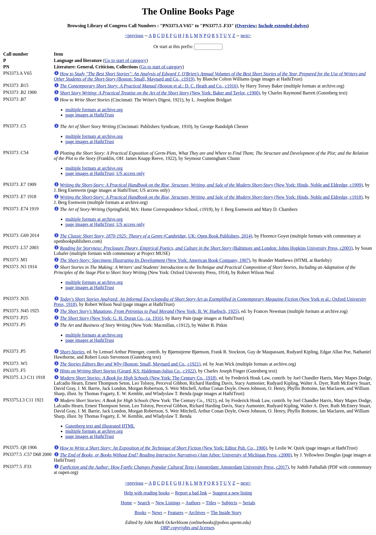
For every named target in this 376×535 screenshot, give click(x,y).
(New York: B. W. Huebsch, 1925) (149, 311)
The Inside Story (226, 512)
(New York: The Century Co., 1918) (138, 377)
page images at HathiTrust (89, 114)
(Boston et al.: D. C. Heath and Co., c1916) (149, 85)
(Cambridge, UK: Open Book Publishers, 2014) (156, 235)
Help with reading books (147, 492)
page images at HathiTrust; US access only (105, 173)
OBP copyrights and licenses (187, 527)
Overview (246, 25)
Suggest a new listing (232, 492)
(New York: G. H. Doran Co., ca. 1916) (111, 318)
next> (246, 35)
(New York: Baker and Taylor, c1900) (160, 92)
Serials (249, 502)
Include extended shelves (282, 25)
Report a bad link (191, 492)
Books (140, 512)
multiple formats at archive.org (94, 109)
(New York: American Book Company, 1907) (155, 260)
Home (126, 502)
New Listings (168, 502)
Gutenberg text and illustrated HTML (100, 425)
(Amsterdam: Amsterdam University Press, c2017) (174, 467)
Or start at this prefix (173, 46)
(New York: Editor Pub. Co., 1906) (163, 447)
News (157, 512)
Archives (197, 512)
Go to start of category (125, 60)
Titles (211, 502)
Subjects (229, 502)
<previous (134, 35)
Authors (192, 502)
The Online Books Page (188, 11)
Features (175, 512)
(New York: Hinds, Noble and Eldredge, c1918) (211, 197)
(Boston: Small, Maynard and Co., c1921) (130, 363)
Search (144, 502)
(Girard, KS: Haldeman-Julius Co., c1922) (128, 370)
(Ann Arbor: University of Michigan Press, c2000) (176, 454)
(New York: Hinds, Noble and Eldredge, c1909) (211, 184)
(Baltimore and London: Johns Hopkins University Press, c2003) (206, 248)
